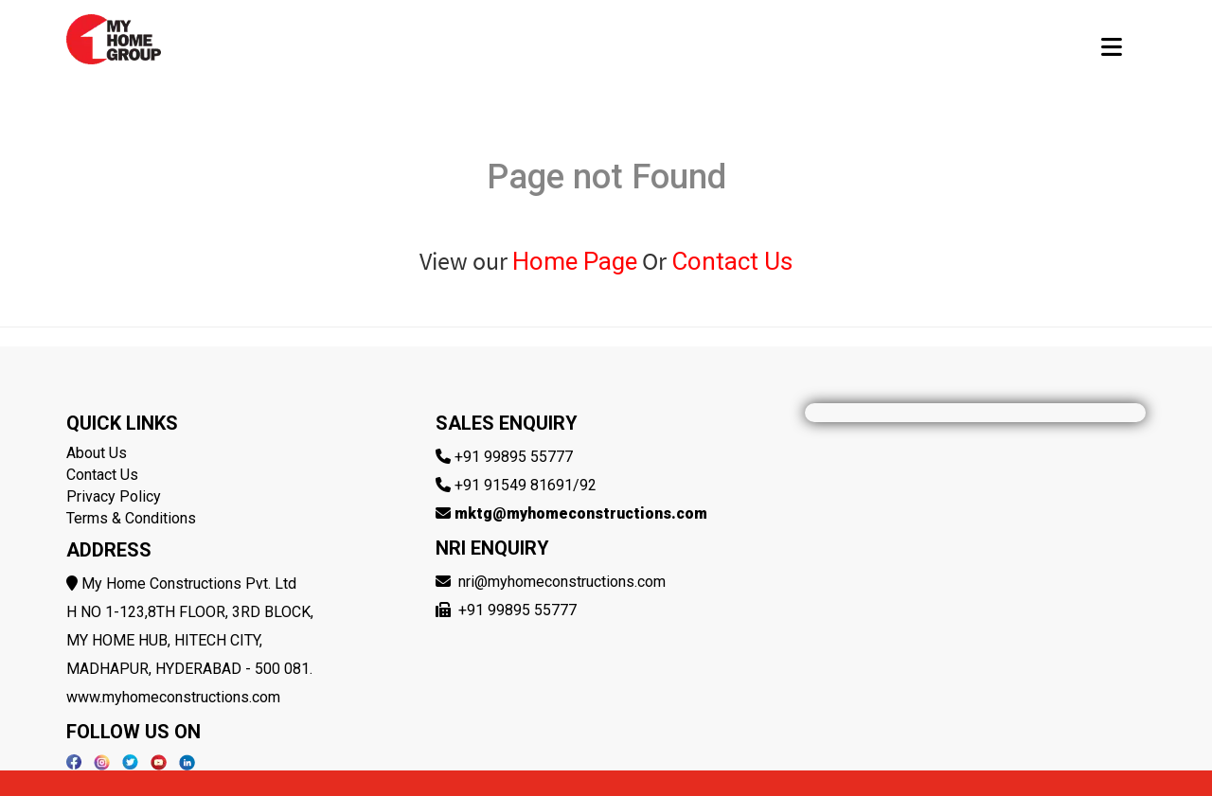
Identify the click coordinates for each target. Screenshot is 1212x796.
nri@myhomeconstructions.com (562, 582)
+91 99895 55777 (513, 457)
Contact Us (732, 261)
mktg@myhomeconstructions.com (580, 513)
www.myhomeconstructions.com (173, 697)
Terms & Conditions (131, 518)
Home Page (574, 261)
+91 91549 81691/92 (525, 485)
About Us (96, 453)
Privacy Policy (113, 496)
